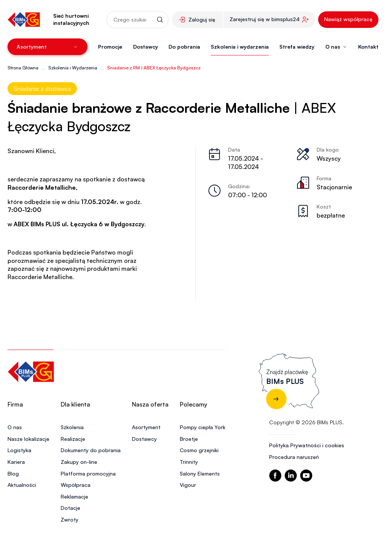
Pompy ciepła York (202, 427)
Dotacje (70, 508)
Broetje (189, 439)
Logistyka (19, 450)
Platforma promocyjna (88, 473)
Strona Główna (23, 68)
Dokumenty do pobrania (91, 450)
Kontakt (368, 46)
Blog (13, 473)
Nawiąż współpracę (348, 19)
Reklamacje (74, 496)
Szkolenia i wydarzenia (240, 46)
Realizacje (73, 439)
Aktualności (22, 485)
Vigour (188, 485)
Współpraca (75, 485)
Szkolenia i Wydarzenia (72, 68)
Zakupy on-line (79, 462)
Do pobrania (184, 46)
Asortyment (146, 427)
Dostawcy (145, 46)
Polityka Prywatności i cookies (306, 445)
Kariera (16, 462)
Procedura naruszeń (294, 457)
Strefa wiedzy (296, 46)
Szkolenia (72, 427)
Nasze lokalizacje (28, 439)
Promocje (110, 46)
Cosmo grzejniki (199, 450)
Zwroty (69, 519)
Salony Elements (200, 473)
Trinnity (189, 462)
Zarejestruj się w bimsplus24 (265, 19)
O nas (15, 427)
